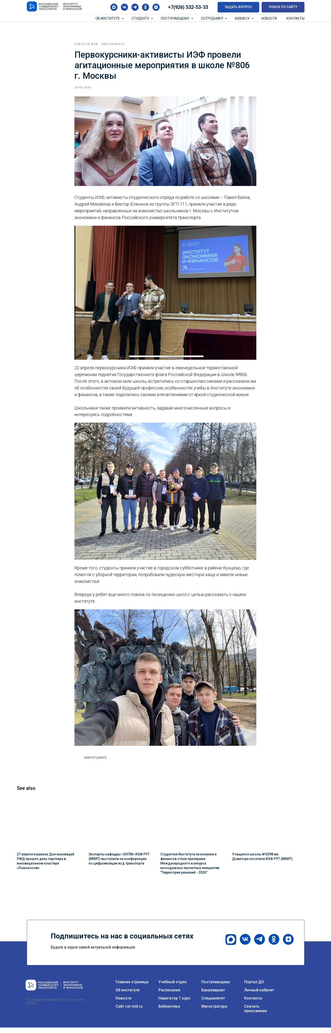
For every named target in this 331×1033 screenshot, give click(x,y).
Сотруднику (212, 18)
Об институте (108, 18)
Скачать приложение (255, 1014)
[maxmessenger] (114, 7)
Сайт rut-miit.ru (129, 1012)
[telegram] (135, 7)
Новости (269, 18)
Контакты (295, 18)
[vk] (124, 7)
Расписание (169, 995)
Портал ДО (254, 987)
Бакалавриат (213, 995)
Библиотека (169, 1012)
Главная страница (132, 987)
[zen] (156, 7)
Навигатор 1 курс (174, 1003)
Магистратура (214, 1012)
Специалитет (213, 1003)
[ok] (145, 7)
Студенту (141, 18)
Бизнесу (242, 18)
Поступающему (175, 18)
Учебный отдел (172, 987)
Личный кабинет (259, 995)
